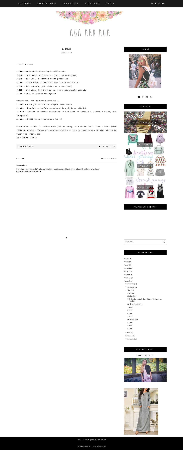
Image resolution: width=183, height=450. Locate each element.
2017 (127, 265)
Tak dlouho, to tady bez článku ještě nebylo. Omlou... (144, 300)
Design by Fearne (99, 446)
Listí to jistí (131, 296)
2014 (127, 274)
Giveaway (131, 293)
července (130, 339)
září (129, 332)
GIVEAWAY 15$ (145, 144)
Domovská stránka (46, 3)
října (129, 290)
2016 (127, 268)
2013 (127, 278)
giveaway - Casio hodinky (145, 122)
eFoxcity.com (108, 158)
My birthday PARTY (135, 304)
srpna (129, 336)
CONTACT (110, 3)
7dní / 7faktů (27, 146)
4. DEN (130, 316)
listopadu (131, 287)
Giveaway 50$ (145, 166)
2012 (127, 281)
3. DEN (129, 322)
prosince (130, 284)
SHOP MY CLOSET (70, 3)
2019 (127, 262)
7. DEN (129, 307)
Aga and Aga (87, 446)
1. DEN (129, 329)
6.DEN (129, 310)
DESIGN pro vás (92, 3)
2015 (127, 271)
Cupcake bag (145, 355)
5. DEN (21, 158)
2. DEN (129, 325)
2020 (127, 258)
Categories (23, 3)
